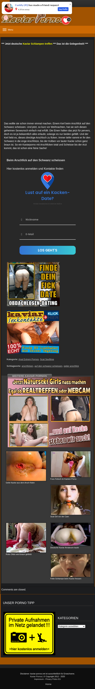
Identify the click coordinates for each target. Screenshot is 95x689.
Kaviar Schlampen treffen (37, 43)
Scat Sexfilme (47, 359)
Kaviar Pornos (36, 676)
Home (48, 684)
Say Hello (63, 9)
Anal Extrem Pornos (28, 359)
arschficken (27, 366)
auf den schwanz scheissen (48, 366)
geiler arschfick (71, 366)
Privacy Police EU (53, 679)
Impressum (39, 679)
